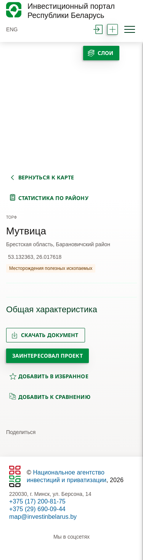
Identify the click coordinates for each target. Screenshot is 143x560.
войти (98, 29)
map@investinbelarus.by (43, 516)
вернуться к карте (46, 177)
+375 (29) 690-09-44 (37, 509)
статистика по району (53, 198)
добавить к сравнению (49, 396)
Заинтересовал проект (47, 355)
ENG (12, 29)
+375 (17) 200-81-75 (37, 501)
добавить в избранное (48, 376)
